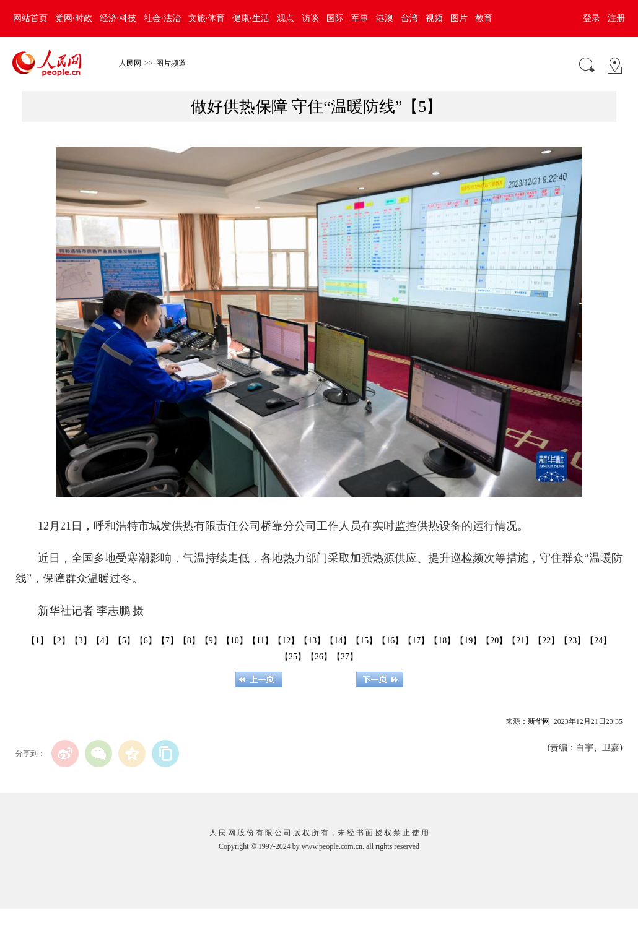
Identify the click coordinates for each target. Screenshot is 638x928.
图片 (459, 18)
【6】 (146, 640)
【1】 (37, 640)
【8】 (189, 640)
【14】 (338, 640)
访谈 (310, 18)
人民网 (130, 63)
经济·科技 (118, 18)
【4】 (102, 640)
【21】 (520, 640)
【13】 (312, 640)
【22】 (546, 640)
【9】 (211, 640)
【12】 (286, 640)
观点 (285, 18)
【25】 (293, 656)
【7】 (167, 640)
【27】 (345, 656)
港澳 (384, 18)
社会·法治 (162, 18)
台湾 (409, 18)
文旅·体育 (206, 18)
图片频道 (171, 63)
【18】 (442, 640)
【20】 (494, 640)
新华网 (539, 721)
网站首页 (30, 18)
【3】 (81, 640)
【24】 (598, 640)
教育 (483, 18)
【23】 (572, 640)
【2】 (59, 640)
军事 (360, 18)
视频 (434, 18)
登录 (591, 18)
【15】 (364, 640)
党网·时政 (73, 18)
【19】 (468, 640)
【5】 (124, 640)
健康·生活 (250, 18)
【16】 (390, 640)
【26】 (319, 656)
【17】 (416, 640)
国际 (335, 18)
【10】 (235, 640)
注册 (616, 18)
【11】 (260, 640)
